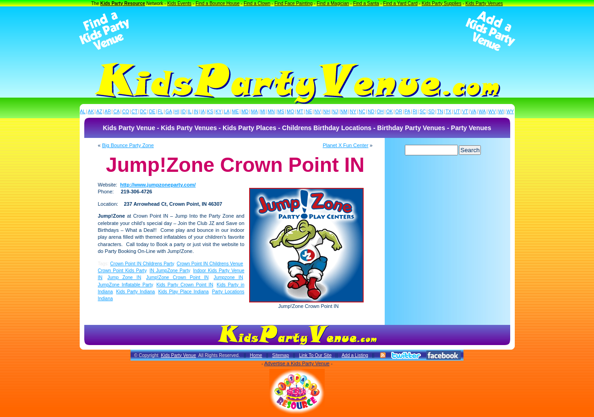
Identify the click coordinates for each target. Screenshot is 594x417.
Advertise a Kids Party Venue (296, 363)
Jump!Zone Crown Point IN (177, 277)
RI (415, 111)
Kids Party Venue (178, 355)
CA (116, 111)
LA (226, 111)
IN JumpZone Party (170, 270)
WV (492, 111)
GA (168, 111)
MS (281, 111)
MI (262, 111)
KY (219, 111)
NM (344, 111)
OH (380, 111)
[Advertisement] (297, 31)
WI (501, 111)
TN (440, 111)
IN (196, 111)
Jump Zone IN (124, 277)
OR (398, 111)
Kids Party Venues (484, 3)
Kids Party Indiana (135, 291)
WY (510, 111)
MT (300, 111)
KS (210, 111)
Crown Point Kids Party (122, 270)
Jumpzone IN (228, 277)
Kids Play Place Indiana (183, 291)
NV (318, 111)
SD (431, 111)
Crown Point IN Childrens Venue (210, 263)
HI (176, 111)
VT (465, 111)
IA (203, 111)
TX (449, 111)
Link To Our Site (315, 355)
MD (245, 111)
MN (271, 111)
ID (183, 111)
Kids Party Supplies (442, 3)
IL (189, 111)
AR (107, 111)
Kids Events (179, 3)
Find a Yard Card (400, 3)
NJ (335, 111)
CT (134, 111)
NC (362, 111)
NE (308, 111)
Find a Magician (332, 3)
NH (326, 111)
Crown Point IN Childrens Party (142, 263)
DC (143, 111)
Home (256, 355)
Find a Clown (257, 3)
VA (473, 111)
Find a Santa (366, 3)
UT (457, 111)
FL (160, 111)
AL (82, 111)
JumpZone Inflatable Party (125, 284)
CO (125, 111)
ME (235, 111)
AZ (99, 111)
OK (389, 111)
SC (423, 111)
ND (371, 111)
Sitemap (280, 355)
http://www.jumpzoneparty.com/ (158, 184)
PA (407, 111)
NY (353, 111)
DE (152, 111)
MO (290, 111)
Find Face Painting (293, 3)
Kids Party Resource (122, 3)
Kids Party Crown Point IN (184, 284)
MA (254, 111)
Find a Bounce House (218, 3)
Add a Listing (355, 355)
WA (482, 111)
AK (91, 111)
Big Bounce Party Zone (128, 145)
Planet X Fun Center (346, 145)
